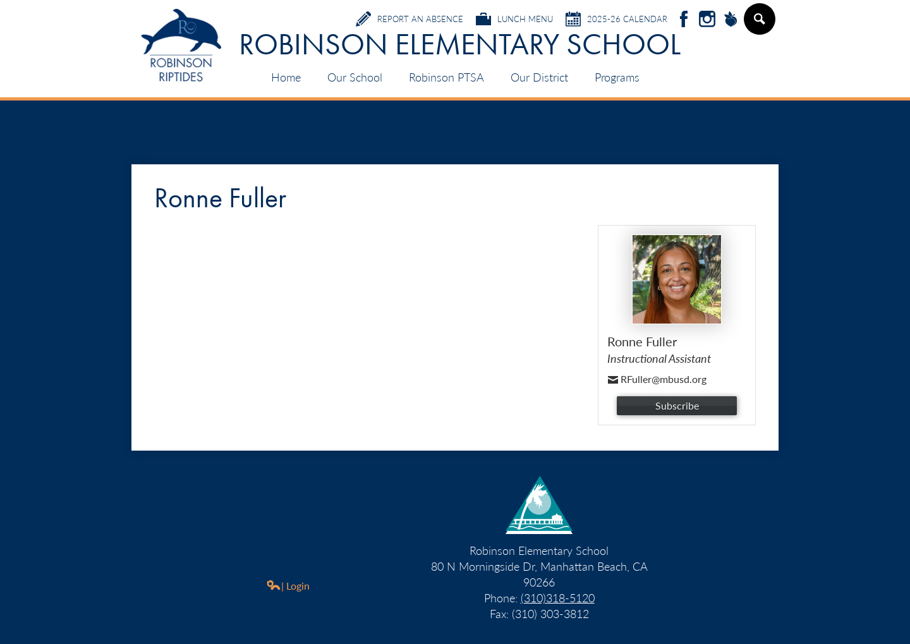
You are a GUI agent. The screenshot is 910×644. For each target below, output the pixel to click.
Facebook (684, 20)
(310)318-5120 (558, 597)
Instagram (707, 20)
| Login (288, 585)
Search (759, 24)
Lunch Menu (514, 19)
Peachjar (730, 20)
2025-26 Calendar (616, 19)
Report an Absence (409, 19)
